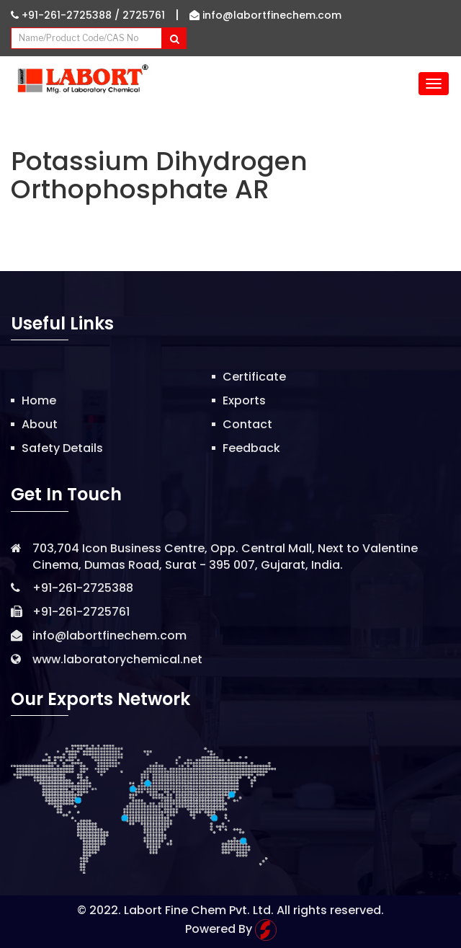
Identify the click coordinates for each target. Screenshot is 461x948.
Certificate (254, 376)
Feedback (251, 448)
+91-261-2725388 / (66, 15)
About (40, 424)
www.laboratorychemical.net (117, 659)
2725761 (143, 15)
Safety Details (62, 448)
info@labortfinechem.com (265, 15)
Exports (244, 400)
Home (39, 400)
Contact (247, 424)
